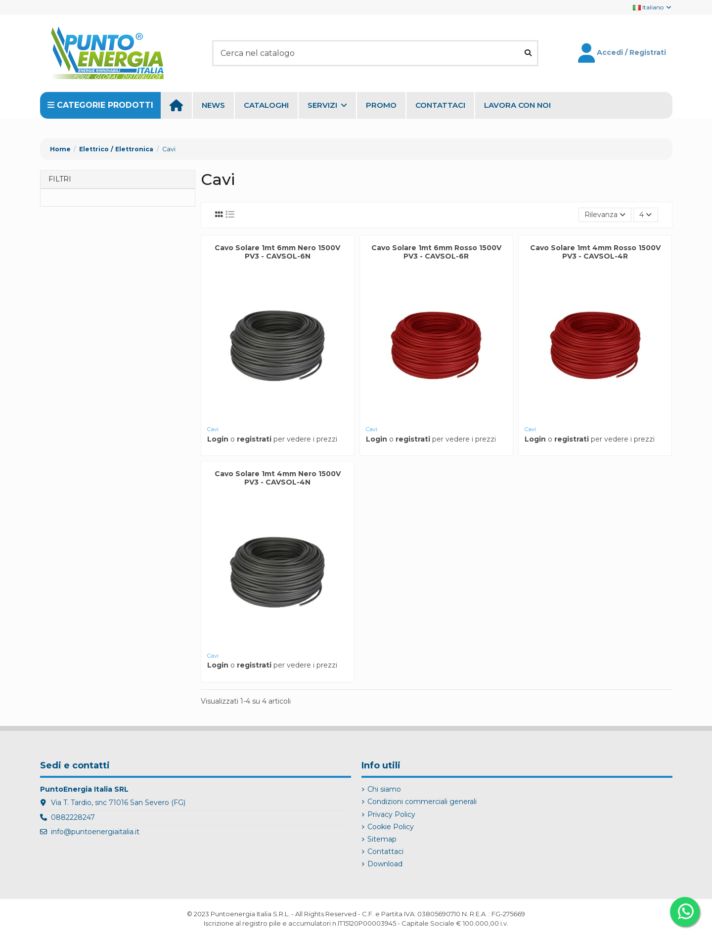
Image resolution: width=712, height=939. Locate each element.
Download (384, 863)
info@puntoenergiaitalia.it (95, 831)
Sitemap (382, 839)
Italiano (652, 7)
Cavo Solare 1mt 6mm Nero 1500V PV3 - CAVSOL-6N (277, 252)
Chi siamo (384, 789)
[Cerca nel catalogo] (528, 53)
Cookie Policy (390, 826)
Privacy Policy (391, 814)
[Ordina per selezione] (604, 215)
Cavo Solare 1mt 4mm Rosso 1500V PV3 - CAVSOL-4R (595, 252)
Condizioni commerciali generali (422, 801)
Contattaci (385, 851)
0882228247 (73, 817)
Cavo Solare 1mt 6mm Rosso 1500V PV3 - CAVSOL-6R (436, 252)
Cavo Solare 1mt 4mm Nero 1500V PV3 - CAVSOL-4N (278, 478)
